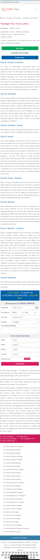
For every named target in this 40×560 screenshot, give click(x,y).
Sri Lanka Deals (22, 436)
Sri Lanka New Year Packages (13, 489)
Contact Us (28, 542)
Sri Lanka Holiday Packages (12, 479)
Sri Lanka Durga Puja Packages (13, 469)
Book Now (20, 48)
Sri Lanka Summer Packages (13, 509)
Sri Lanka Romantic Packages (13, 499)
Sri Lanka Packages (6, 436)
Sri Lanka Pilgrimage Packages (13, 492)
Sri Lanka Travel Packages (12, 518)
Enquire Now (20, 57)
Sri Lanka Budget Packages (12, 450)
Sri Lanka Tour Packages (8, 438)
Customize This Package (20, 53)
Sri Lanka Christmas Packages (13, 456)
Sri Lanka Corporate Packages (13, 459)
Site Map (35, 542)
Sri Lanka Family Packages (12, 473)
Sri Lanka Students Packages (13, 505)
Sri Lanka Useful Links (7, 441)
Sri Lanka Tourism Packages (12, 515)
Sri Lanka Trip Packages (11, 522)
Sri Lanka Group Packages (12, 476)
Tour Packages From (27, 438)
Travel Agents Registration (16, 542)
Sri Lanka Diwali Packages (12, 466)
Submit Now (20, 364)
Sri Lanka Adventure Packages (13, 446)
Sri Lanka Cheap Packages (12, 453)
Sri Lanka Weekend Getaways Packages (16, 528)
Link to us (7, 545)
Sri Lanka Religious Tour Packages (14, 495)
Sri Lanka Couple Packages (12, 463)
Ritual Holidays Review (29, 545)
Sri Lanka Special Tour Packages (14, 502)
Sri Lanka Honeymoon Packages (14, 482)
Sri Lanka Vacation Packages (13, 525)
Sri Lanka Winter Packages (12, 531)
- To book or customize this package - (20, 295)
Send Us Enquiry (16, 545)
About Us (4, 542)
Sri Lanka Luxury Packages (12, 486)
